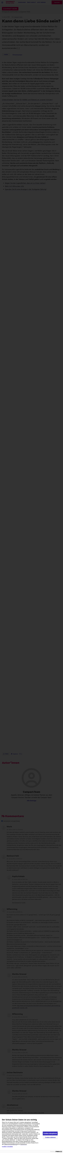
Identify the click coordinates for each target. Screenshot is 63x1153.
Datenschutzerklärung (10, 1144)
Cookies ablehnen (50, 1137)
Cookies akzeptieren (50, 1133)
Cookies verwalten (7, 1146)
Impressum (23, 1144)
